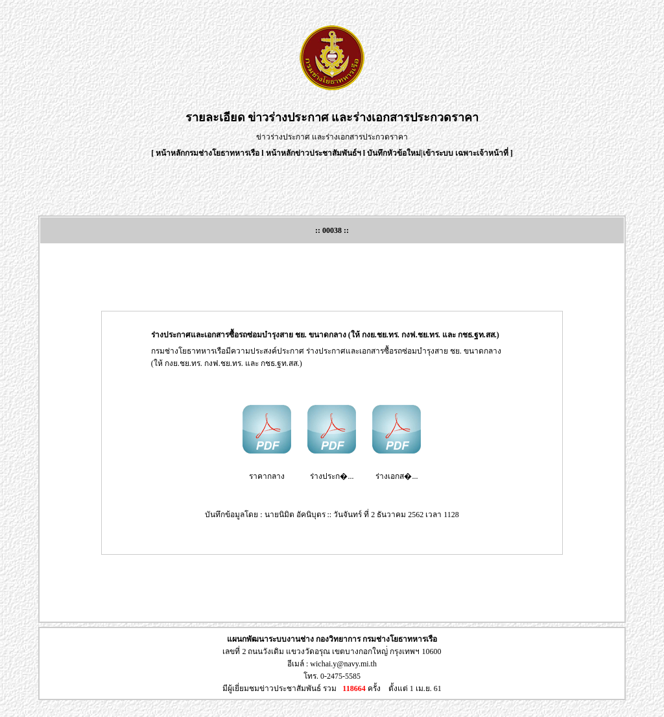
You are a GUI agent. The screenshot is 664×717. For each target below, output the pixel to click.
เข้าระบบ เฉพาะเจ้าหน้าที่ (466, 153)
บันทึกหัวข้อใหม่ (394, 153)
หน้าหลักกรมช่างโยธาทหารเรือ (207, 153)
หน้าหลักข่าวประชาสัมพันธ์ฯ (313, 153)
